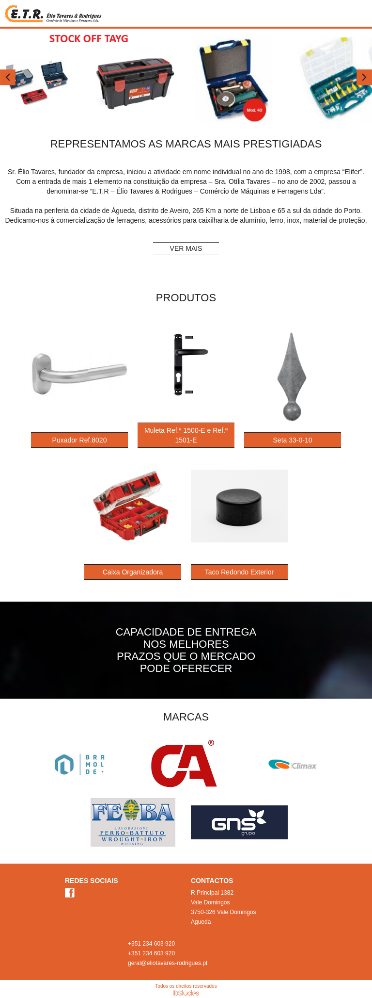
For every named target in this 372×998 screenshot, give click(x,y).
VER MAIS (186, 248)
